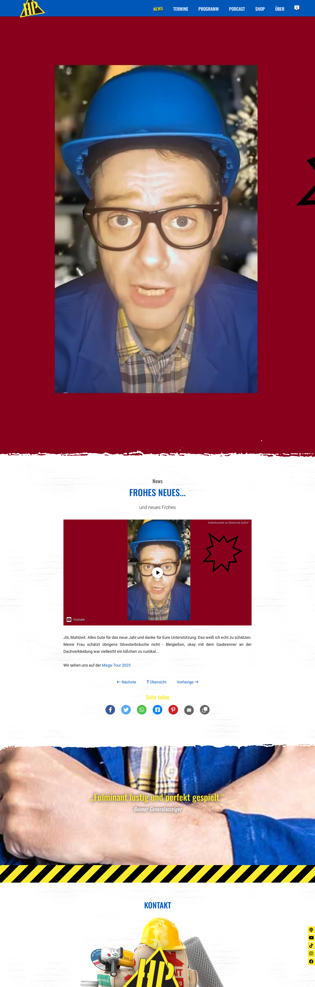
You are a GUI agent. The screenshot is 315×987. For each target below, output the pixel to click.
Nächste (126, 683)
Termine (179, 9)
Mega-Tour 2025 (116, 666)
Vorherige (187, 683)
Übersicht (156, 683)
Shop (259, 9)
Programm (207, 9)
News (156, 8)
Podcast (236, 9)
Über (279, 9)
